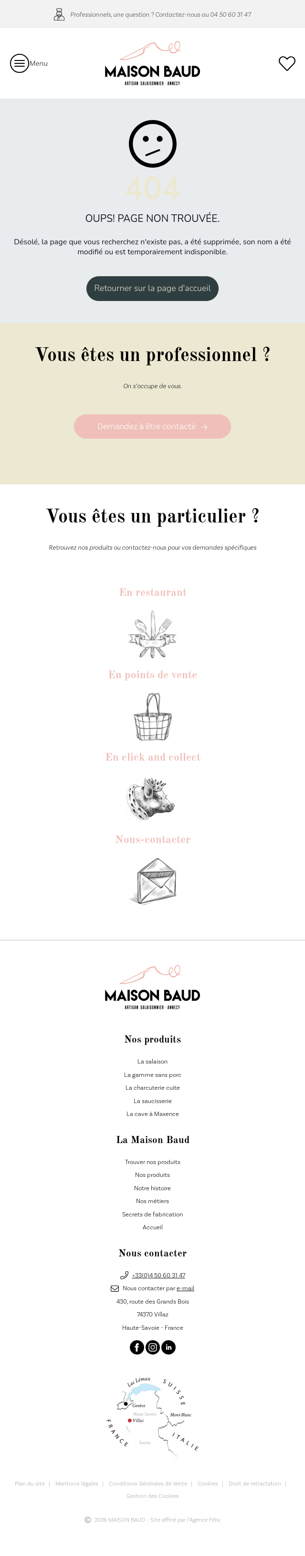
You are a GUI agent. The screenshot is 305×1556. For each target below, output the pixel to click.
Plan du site (30, 1484)
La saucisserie (153, 1101)
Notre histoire (152, 1188)
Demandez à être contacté (152, 426)
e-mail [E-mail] (185, 1289)
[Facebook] (137, 1347)
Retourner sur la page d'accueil (152, 288)
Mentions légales (76, 1484)
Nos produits (152, 1175)
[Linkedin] (168, 1347)
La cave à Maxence (152, 1114)
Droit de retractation (255, 1484)
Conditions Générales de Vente (148, 1484)
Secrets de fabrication (152, 1214)
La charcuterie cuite (153, 1088)
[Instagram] (153, 1347)
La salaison (152, 1062)
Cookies (208, 1484)
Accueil (153, 1228)
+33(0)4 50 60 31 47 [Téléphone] (158, 1275)
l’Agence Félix (204, 1520)
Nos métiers (152, 1201)
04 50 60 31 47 (230, 14)
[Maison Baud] (152, 63)
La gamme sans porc (152, 1075)
